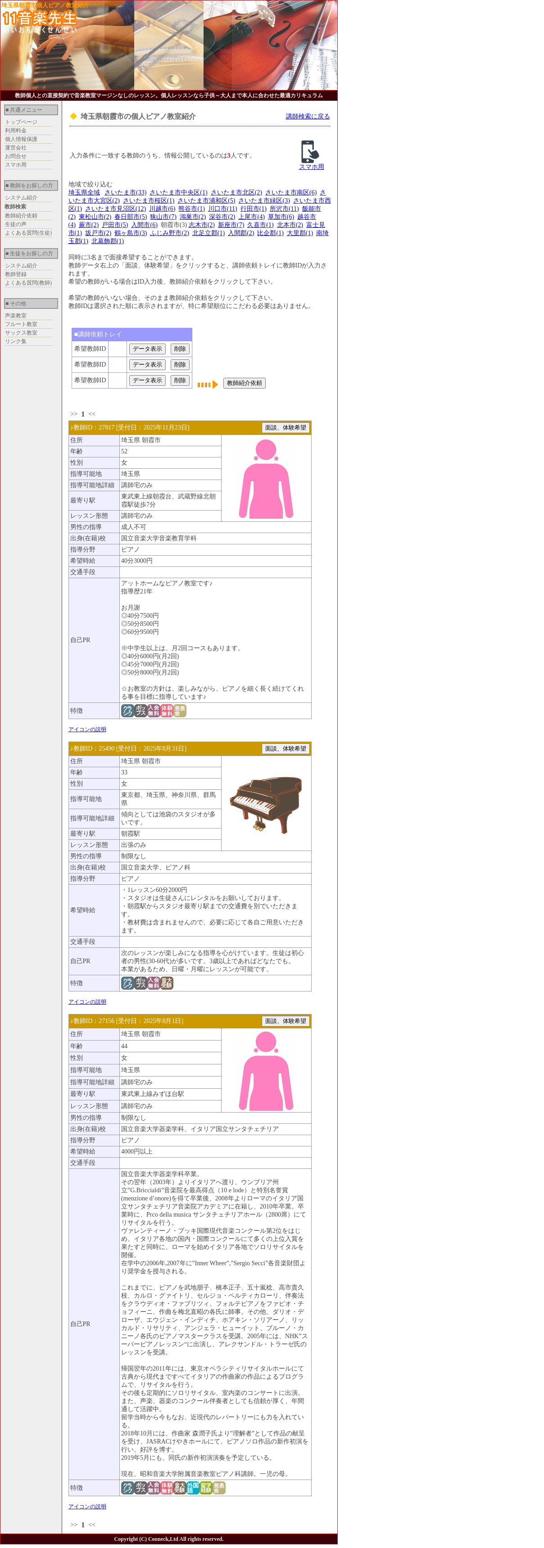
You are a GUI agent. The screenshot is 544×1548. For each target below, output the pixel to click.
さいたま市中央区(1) (178, 192)
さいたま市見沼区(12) (115, 208)
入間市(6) (144, 225)
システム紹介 (21, 198)
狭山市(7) (163, 216)
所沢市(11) (284, 208)
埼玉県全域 (84, 192)
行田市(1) (253, 208)
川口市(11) (222, 208)
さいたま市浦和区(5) (206, 200)
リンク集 (16, 341)
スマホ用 (16, 165)
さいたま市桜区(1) (148, 200)
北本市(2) (290, 225)
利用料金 (16, 130)
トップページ (21, 122)
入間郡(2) (241, 233)
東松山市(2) (95, 216)
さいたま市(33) (125, 192)
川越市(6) (162, 208)
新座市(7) (231, 225)
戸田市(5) (115, 225)
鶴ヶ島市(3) (130, 233)
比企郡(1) (270, 233)
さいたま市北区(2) (236, 192)
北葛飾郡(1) (107, 241)
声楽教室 (16, 315)
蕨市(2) (89, 225)
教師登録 (16, 274)
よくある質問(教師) (28, 283)
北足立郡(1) (208, 233)
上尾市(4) (251, 216)
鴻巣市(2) (193, 216)
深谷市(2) (222, 216)
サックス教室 (21, 333)
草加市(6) (281, 216)
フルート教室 (21, 324)
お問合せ (16, 156)
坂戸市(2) (98, 233)
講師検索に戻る (308, 116)
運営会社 (16, 148)
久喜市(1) (260, 225)
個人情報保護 (21, 139)
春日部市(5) (130, 216)
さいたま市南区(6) (291, 192)
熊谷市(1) (191, 208)
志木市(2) (202, 225)
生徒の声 (16, 224)
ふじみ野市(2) (169, 233)
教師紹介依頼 (21, 216)
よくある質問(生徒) (28, 233)
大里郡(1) (300, 233)
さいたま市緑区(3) (264, 200)
